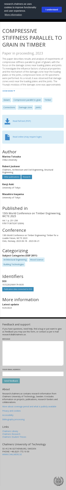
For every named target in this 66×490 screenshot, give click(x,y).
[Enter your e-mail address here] (33, 373)
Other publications (11, 177)
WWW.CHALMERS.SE (12, 454)
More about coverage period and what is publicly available (29, 406)
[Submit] (11, 380)
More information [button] (13, 14)
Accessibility (7, 415)
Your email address (11, 369)
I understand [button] (52, 9)
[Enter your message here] (33, 353)
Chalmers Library (10, 431)
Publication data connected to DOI (18, 289)
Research (26, 177)
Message (6, 339)
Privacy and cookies (11, 410)
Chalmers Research (11, 434)
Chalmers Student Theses (14, 437)
